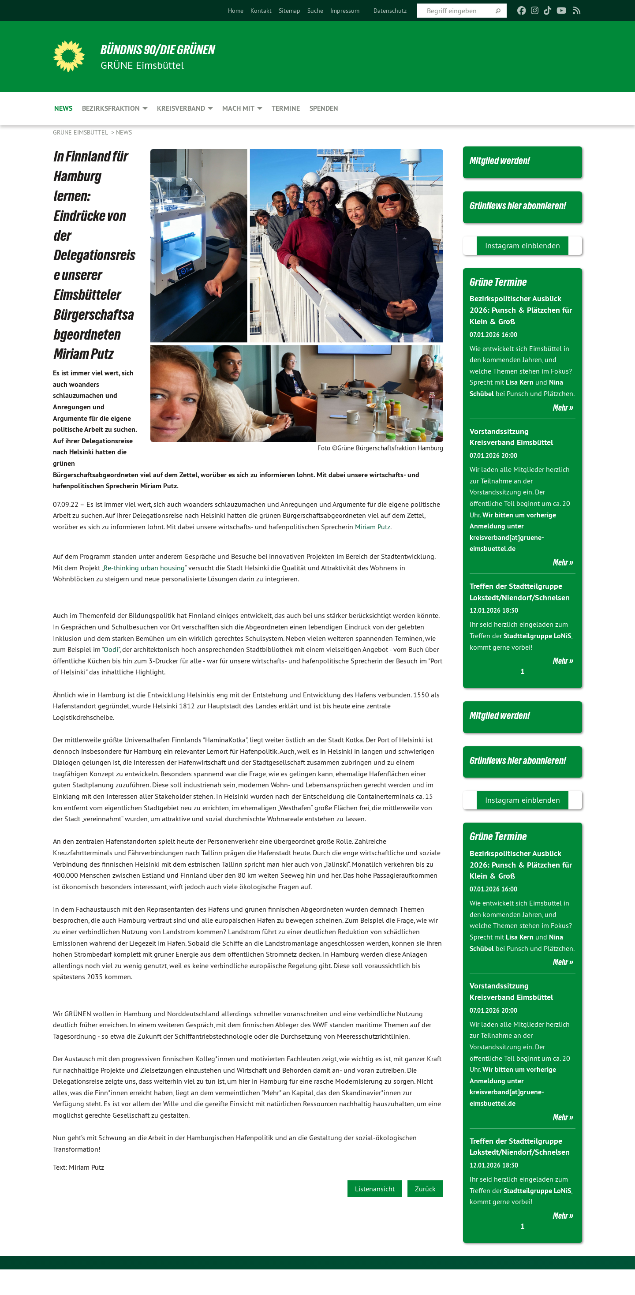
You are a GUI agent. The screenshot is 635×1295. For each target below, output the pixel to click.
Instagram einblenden (522, 260)
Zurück (425, 1188)
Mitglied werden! (503, 160)
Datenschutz (390, 11)
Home (235, 11)
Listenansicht (375, 1188)
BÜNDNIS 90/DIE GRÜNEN (161, 49)
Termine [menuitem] (286, 108)
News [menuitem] (63, 108)
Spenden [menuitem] (324, 108)
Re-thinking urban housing (144, 567)
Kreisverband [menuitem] (181, 108)
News (124, 132)
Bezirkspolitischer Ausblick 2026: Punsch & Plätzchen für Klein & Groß (521, 324)
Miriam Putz (372, 526)
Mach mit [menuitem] (238, 108)
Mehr (560, 421)
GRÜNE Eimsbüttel (81, 132)
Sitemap (289, 11)
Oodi (111, 649)
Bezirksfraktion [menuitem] (111, 108)
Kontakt (261, 11)
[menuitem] (235, 10)
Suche (315, 11)
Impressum (344, 11)
